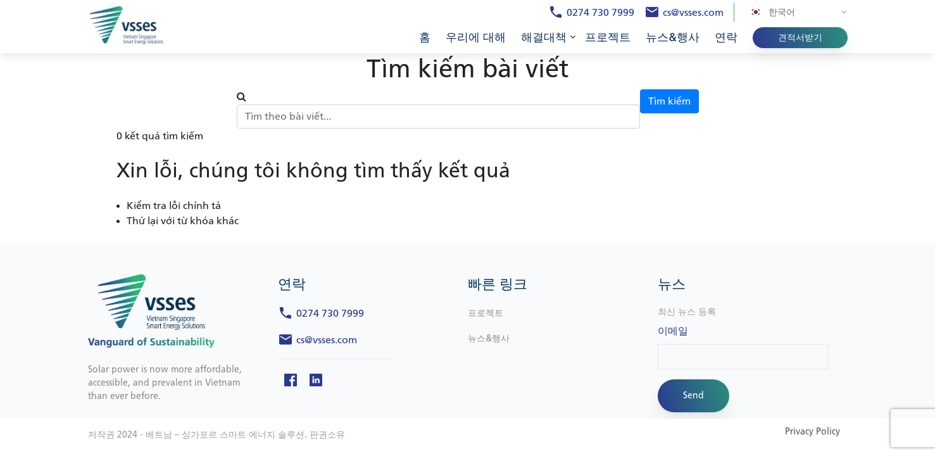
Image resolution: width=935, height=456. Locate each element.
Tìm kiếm (669, 101)
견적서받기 (800, 37)
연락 (726, 37)
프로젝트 (608, 37)
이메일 (673, 331)
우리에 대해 (476, 37)
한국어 (772, 12)
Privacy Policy (812, 431)
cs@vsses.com (693, 12)
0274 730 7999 (600, 12)
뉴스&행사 (673, 37)
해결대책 (544, 37)
